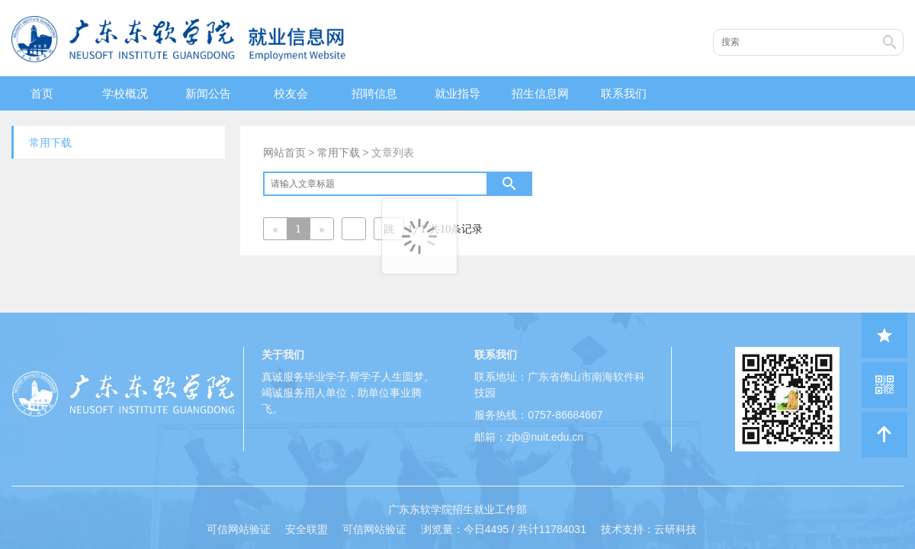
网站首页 (284, 152)
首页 (41, 93)
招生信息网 (540, 93)
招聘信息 (374, 93)
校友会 (291, 93)
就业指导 (457, 93)
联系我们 (624, 93)
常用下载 (338, 152)
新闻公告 (208, 93)
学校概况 (125, 93)
